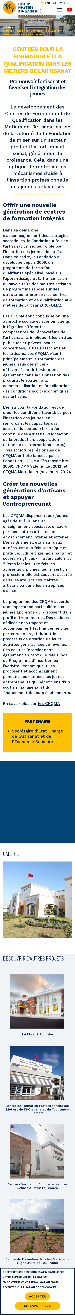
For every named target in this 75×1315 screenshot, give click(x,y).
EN (48, 3)
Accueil (8, 27)
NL (67, 3)
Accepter (37, 1298)
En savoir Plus (37, 1307)
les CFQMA (49, 703)
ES (60, 3)
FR (42, 3)
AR (54, 3)
